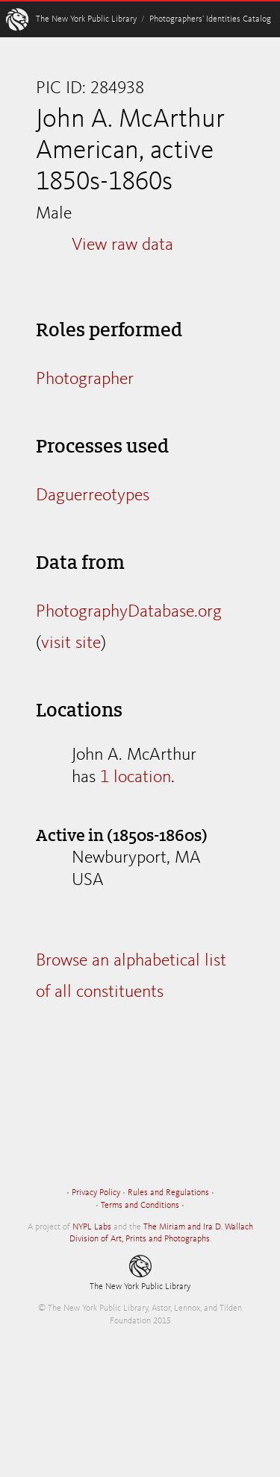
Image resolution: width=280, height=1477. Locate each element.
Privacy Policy (96, 1192)
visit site (71, 643)
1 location (135, 778)
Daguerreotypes (92, 496)
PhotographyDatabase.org (129, 612)
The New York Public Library (86, 19)
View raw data (122, 245)
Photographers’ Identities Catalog (210, 19)
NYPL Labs (91, 1227)
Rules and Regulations (168, 1192)
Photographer (85, 379)
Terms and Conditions (140, 1205)
